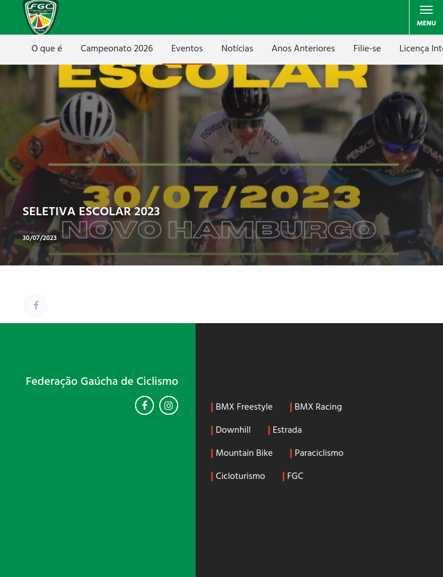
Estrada (287, 430)
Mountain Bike (244, 453)
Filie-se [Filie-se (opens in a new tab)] (367, 49)
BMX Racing (318, 407)
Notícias (237, 49)
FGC (295, 476)
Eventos (187, 49)
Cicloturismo (240, 476)
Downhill (233, 430)
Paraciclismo (319, 453)
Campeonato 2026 (117, 49)
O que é (46, 49)
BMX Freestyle (244, 407)
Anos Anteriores (303, 49)
